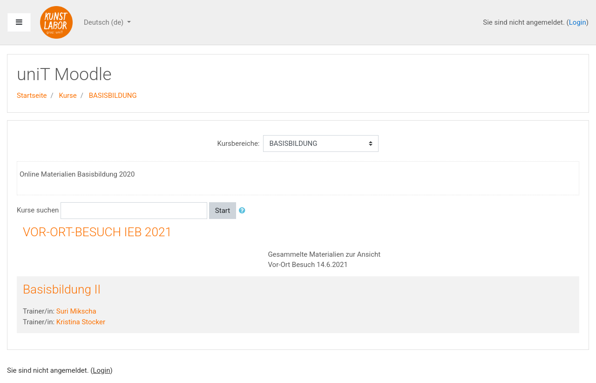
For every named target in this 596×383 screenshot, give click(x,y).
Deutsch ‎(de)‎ (104, 22)
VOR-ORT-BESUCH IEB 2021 (97, 232)
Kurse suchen (38, 210)
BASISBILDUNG (113, 95)
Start (222, 210)
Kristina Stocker (80, 322)
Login (577, 22)
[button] (244, 211)
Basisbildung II (62, 289)
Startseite (32, 95)
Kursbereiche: (238, 143)
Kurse (67, 95)
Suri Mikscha (76, 311)
